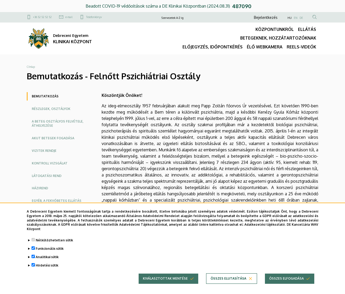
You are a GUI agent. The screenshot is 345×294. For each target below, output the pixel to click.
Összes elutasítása (228, 283)
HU (290, 17)
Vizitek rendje (44, 151)
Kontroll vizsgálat (49, 163)
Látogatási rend (46, 176)
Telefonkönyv (94, 17)
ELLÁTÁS (307, 29)
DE (301, 17)
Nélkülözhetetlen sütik (54, 245)
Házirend (40, 188)
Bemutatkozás (45, 96)
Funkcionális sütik (50, 253)
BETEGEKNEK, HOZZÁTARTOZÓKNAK (278, 38)
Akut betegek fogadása (53, 138)
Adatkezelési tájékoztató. (265, 229)
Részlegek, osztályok (51, 109)
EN (295, 17)
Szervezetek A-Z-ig (172, 17)
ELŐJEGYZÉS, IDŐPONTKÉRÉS (212, 46)
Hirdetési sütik (47, 270)
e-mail (68, 17)
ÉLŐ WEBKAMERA (265, 46)
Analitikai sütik (47, 262)
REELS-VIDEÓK (301, 46)
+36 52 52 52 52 (42, 17)
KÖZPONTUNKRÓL (274, 29)
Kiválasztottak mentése (165, 283)
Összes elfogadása (286, 283)
